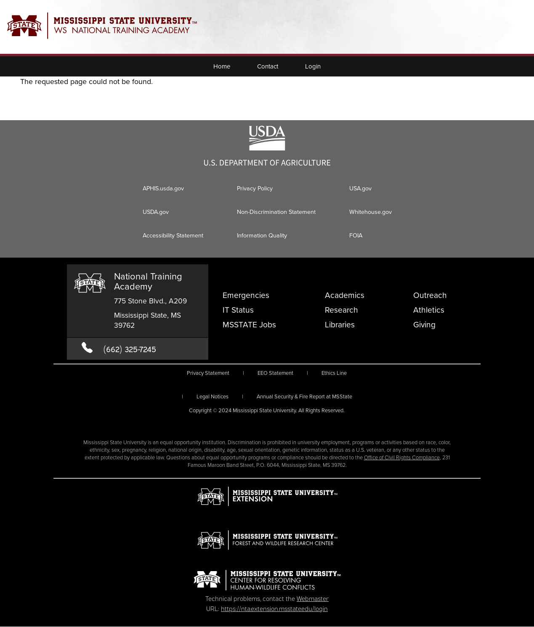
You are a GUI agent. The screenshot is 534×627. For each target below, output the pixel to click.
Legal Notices (212, 396)
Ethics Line (334, 373)
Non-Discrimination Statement (276, 211)
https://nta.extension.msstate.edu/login (274, 608)
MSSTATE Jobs (249, 325)
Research (341, 310)
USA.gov (360, 188)
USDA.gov (156, 211)
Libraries (340, 325)
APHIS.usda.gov (163, 188)
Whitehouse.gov (370, 211)
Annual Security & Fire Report (304, 396)
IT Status (238, 310)
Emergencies (246, 295)
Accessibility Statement (173, 235)
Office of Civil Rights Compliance (402, 457)
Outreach (430, 295)
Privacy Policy (255, 188)
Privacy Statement (208, 373)
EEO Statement (275, 373)
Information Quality (262, 235)
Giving (424, 325)
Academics (344, 295)
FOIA (355, 235)
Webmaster (313, 598)
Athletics (428, 310)
